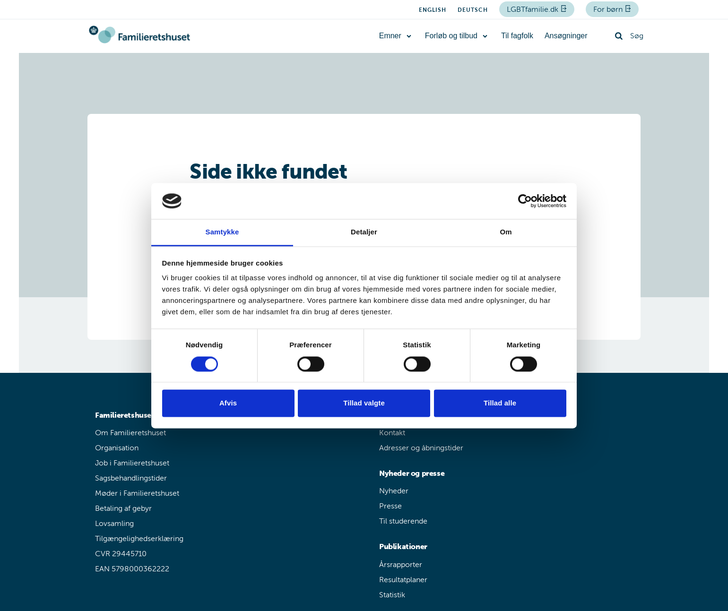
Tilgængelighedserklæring (139, 538)
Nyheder (393, 491)
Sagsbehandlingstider (131, 478)
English (432, 10)
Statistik (392, 595)
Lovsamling (114, 523)
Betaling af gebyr (123, 508)
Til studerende (403, 521)
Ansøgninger (566, 36)
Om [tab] (505, 232)
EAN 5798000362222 (132, 569)
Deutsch (473, 10)
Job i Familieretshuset (132, 463)
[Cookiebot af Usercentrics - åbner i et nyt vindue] (525, 201)
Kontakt (392, 433)
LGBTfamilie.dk (533, 9)
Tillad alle (500, 403)
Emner (390, 36)
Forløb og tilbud (451, 36)
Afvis (228, 403)
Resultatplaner (403, 580)
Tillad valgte (364, 403)
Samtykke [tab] (222, 232)
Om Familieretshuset (130, 433)
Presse (390, 506)
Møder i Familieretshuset (137, 493)
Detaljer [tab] (364, 232)
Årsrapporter (400, 564)
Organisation (117, 448)
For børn (608, 9)
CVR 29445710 (121, 554)
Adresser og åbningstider (421, 448)
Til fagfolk (517, 36)
